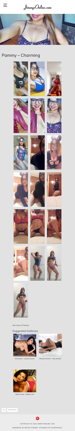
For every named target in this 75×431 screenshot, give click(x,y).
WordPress (56, 428)
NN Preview (12, 410)
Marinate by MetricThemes (25, 428)
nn (4, 410)
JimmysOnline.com (46, 424)
